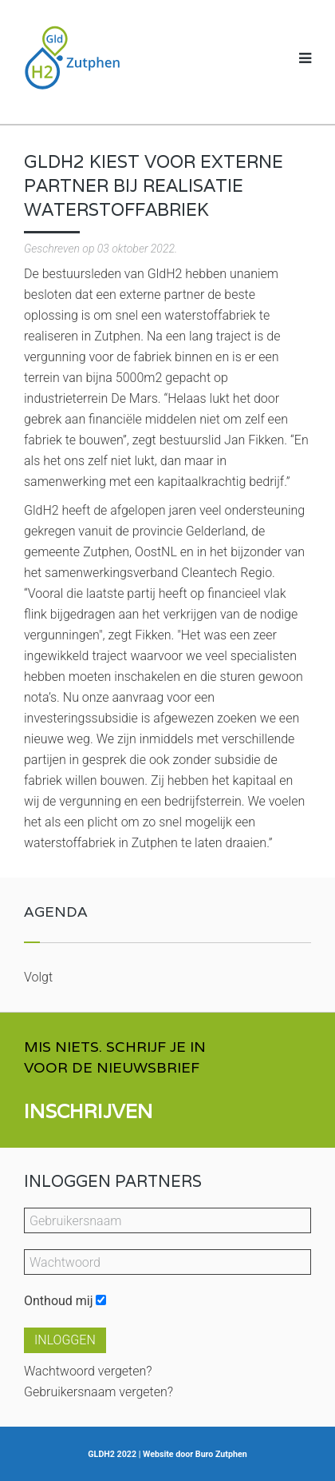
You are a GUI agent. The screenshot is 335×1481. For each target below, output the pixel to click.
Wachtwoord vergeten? (88, 1371)
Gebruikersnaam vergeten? (98, 1391)
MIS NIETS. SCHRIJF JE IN (115, 1046)
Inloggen (65, 1340)
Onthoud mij (58, 1300)
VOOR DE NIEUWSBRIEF (111, 1067)
